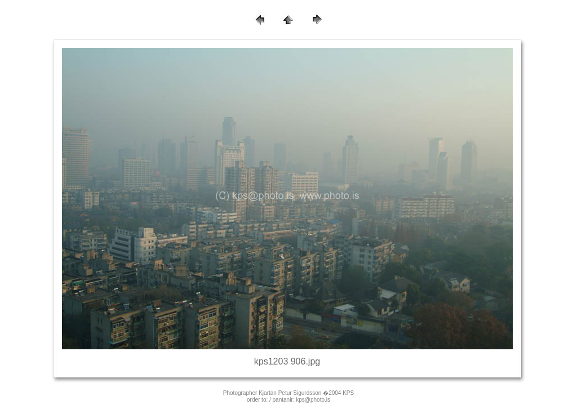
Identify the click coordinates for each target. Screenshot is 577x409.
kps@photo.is (313, 400)
